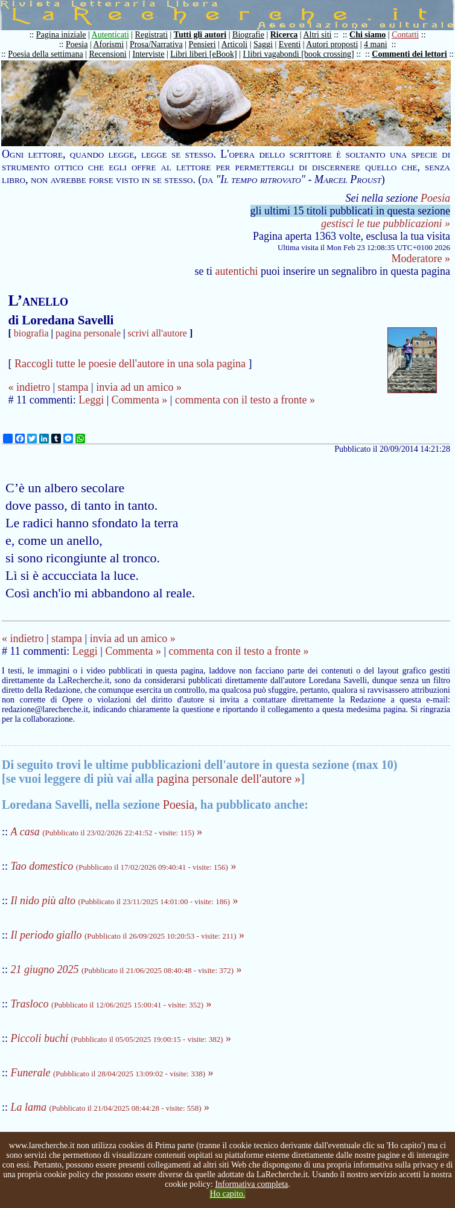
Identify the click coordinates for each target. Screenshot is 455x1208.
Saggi (263, 44)
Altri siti (317, 34)
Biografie (248, 34)
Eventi (290, 44)
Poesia (77, 44)
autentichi (236, 271)
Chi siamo (367, 34)
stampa (73, 387)
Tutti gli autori (200, 34)
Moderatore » (421, 258)
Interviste (149, 54)
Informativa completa (251, 1184)
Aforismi (109, 44)
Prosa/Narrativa (156, 44)
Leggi (91, 400)
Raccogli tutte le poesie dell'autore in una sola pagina (130, 364)
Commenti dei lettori (409, 54)
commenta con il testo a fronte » (245, 400)
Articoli (234, 44)
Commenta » (140, 400)
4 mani (375, 44)
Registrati (151, 34)
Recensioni (108, 54)
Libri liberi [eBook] (203, 54)
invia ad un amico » (139, 387)
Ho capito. (227, 1193)
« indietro (29, 387)
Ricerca (284, 34)
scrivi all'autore (157, 333)
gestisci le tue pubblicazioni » (385, 223)
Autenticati (110, 34)
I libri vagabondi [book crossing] (298, 54)
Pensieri (202, 44)
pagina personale (88, 333)
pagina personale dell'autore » (229, 778)
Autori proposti (332, 44)
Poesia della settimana (45, 54)
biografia (31, 333)
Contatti (405, 34)
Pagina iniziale (61, 34)
